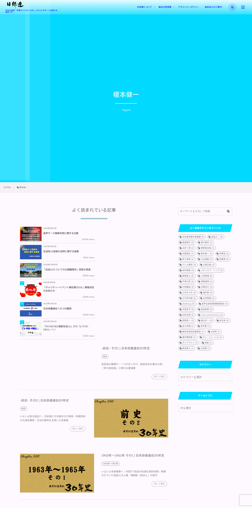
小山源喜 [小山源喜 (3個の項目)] (206, 259)
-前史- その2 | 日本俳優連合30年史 (44, 348)
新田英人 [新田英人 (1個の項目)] (188, 348)
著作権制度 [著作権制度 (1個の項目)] (189, 337)
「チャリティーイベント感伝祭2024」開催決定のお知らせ (140, 253)
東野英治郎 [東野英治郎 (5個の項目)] (207, 248)
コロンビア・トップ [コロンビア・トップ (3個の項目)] (212, 270)
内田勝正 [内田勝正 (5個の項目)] (188, 253)
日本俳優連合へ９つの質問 (57, 273)
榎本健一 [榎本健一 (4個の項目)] (206, 253)
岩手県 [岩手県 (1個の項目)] (205, 326)
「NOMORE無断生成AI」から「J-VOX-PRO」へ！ (140, 273)
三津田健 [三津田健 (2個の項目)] (207, 276)
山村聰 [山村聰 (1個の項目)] (205, 348)
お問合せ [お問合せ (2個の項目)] (207, 287)
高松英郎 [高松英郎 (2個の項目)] (207, 309)
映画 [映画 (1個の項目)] (208, 342)
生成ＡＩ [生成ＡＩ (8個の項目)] (217, 237)
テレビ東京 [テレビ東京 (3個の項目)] (189, 264)
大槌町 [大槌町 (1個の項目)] (215, 331)
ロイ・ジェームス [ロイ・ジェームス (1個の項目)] (212, 337)
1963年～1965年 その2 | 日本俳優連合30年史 (51, 458)
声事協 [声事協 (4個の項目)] (224, 253)
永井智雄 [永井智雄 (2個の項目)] (209, 298)
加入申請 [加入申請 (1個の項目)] (188, 326)
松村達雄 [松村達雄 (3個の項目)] (188, 270)
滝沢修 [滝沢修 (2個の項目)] (207, 292)
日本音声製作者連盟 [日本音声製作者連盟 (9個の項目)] (193, 237)
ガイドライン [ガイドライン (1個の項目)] (190, 342)
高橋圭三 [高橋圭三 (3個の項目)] (188, 276)
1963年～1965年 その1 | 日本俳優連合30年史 (132, 403)
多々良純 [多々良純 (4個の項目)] (188, 259)
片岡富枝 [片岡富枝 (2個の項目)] (188, 287)
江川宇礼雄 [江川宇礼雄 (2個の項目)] (189, 298)
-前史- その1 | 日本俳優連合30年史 (125, 296)
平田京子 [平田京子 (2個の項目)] (188, 309)
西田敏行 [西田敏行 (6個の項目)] (188, 242)
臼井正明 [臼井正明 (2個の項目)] (188, 315)
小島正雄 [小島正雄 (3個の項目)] (209, 264)
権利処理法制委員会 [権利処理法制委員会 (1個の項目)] (193, 331)
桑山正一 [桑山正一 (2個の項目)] (207, 320)
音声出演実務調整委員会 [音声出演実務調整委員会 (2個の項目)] (215, 303)
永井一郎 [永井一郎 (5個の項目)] (188, 248)
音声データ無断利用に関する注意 (60, 233)
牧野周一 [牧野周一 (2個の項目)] (188, 320)
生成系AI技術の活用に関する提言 (135, 233)
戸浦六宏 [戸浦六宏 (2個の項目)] (188, 281)
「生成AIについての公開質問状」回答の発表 (67, 252)
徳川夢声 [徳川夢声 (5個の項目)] (206, 242)
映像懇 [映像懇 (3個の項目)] (224, 259)
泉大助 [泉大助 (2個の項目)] (224, 320)
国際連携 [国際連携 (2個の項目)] (207, 281)
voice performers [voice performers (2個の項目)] (212, 315)
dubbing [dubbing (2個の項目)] (188, 303)
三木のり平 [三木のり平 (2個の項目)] (189, 292)
